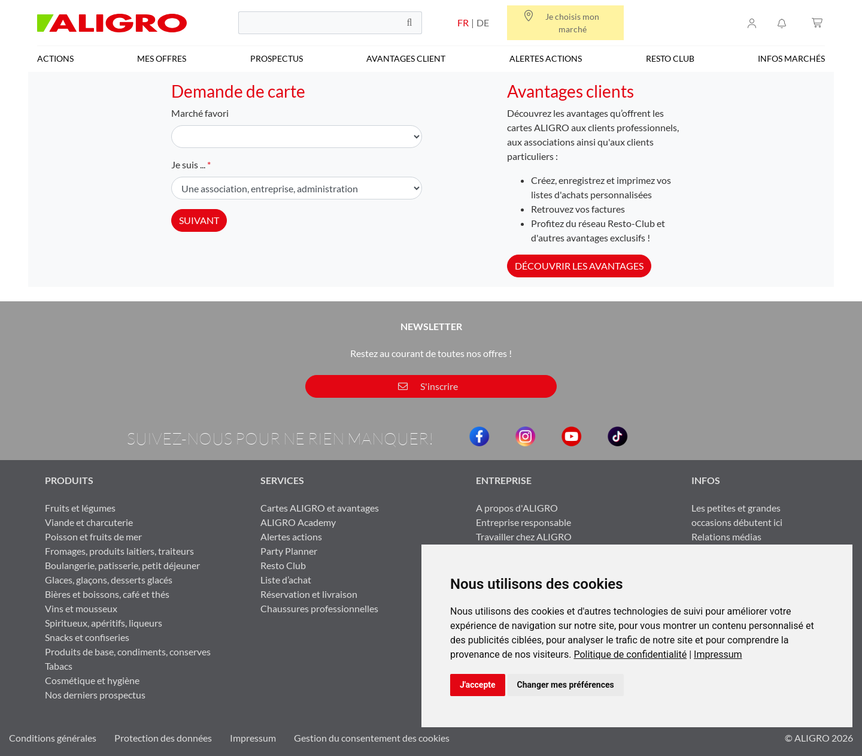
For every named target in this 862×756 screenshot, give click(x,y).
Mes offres (161, 58)
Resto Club (670, 58)
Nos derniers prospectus (95, 694)
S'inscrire (428, 386)
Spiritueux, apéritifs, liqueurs (103, 622)
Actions (55, 58)
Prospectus (276, 58)
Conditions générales (52, 737)
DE (482, 22)
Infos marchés (791, 58)
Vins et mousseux (81, 608)
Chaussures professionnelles (319, 608)
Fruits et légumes (80, 507)
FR (463, 22)
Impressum (718, 654)
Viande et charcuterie (89, 522)
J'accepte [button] (478, 685)
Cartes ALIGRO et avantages (319, 507)
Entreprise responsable (523, 522)
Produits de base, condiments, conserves (128, 651)
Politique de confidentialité (630, 654)
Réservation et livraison (308, 594)
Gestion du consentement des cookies (372, 737)
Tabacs (58, 666)
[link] (633, 654)
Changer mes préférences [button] (565, 685)
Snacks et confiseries (87, 637)
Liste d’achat (285, 579)
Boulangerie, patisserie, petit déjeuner (122, 565)
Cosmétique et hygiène (92, 680)
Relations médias (726, 536)
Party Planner (288, 551)
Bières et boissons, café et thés (107, 594)
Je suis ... (188, 164)
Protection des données (163, 737)
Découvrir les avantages (579, 265)
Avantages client (405, 58)
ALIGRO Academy (298, 522)
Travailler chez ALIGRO (524, 536)
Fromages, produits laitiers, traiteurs (119, 551)
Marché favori (200, 113)
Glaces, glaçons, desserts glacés (108, 579)
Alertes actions (545, 58)
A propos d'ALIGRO (517, 507)
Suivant (199, 220)
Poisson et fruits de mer (93, 536)
